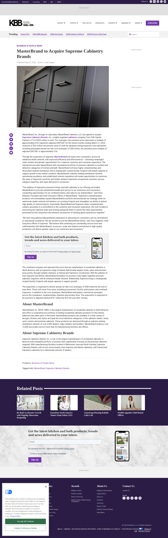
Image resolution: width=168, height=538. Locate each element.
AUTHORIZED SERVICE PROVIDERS (84, 529)
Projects (86, 23)
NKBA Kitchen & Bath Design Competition (81, 500)
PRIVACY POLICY (144, 531)
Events (111, 23)
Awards (125, 23)
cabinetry (72, 137)
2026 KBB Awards (40, 34)
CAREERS (67, 529)
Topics (73, 23)
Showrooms (49, 516)
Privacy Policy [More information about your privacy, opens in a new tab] (15, 516)
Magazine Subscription (104, 490)
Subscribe (152, 23)
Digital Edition (101, 494)
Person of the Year (77, 497)
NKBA (59, 2)
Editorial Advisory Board (105, 509)
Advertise (25, 2)
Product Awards (76, 494)
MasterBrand (60, 157)
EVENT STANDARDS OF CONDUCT (108, 529)
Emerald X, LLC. (133, 525)
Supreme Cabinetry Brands (35, 137)
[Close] (46, 486)
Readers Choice (76, 490)
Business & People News (29, 46)
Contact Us (126, 490)
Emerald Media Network (10, 2)
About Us (100, 497)
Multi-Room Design (52, 509)
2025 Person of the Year (97, 34)
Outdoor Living (50, 512)
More (137, 23)
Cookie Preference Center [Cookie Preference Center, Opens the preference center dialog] (25, 528)
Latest (60, 23)
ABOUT (59, 529)
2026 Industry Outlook (75, 34)
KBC (51, 2)
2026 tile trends (56, 34)
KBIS (45, 2)
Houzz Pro (25, 34)
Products (99, 23)
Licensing (36, 2)
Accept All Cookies (25, 521)
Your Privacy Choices (130, 529)
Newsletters (101, 512)
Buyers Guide (101, 506)
